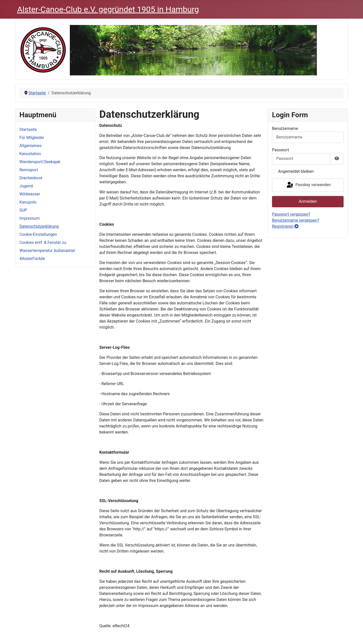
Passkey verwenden (308, 185)
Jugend (26, 186)
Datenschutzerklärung (39, 226)
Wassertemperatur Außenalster (47, 250)
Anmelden (308, 201)
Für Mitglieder (31, 137)
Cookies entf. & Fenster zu (42, 242)
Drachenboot (30, 178)
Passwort (280, 150)
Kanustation (30, 153)
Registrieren (285, 226)
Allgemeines (30, 145)
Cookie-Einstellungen (38, 234)
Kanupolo (28, 202)
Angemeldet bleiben (296, 171)
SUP (23, 210)
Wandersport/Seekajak (39, 161)
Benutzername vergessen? (295, 220)
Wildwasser (29, 194)
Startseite (28, 129)
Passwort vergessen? (291, 214)
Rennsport (28, 169)
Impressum (29, 218)
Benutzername (285, 128)
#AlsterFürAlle (32, 258)
